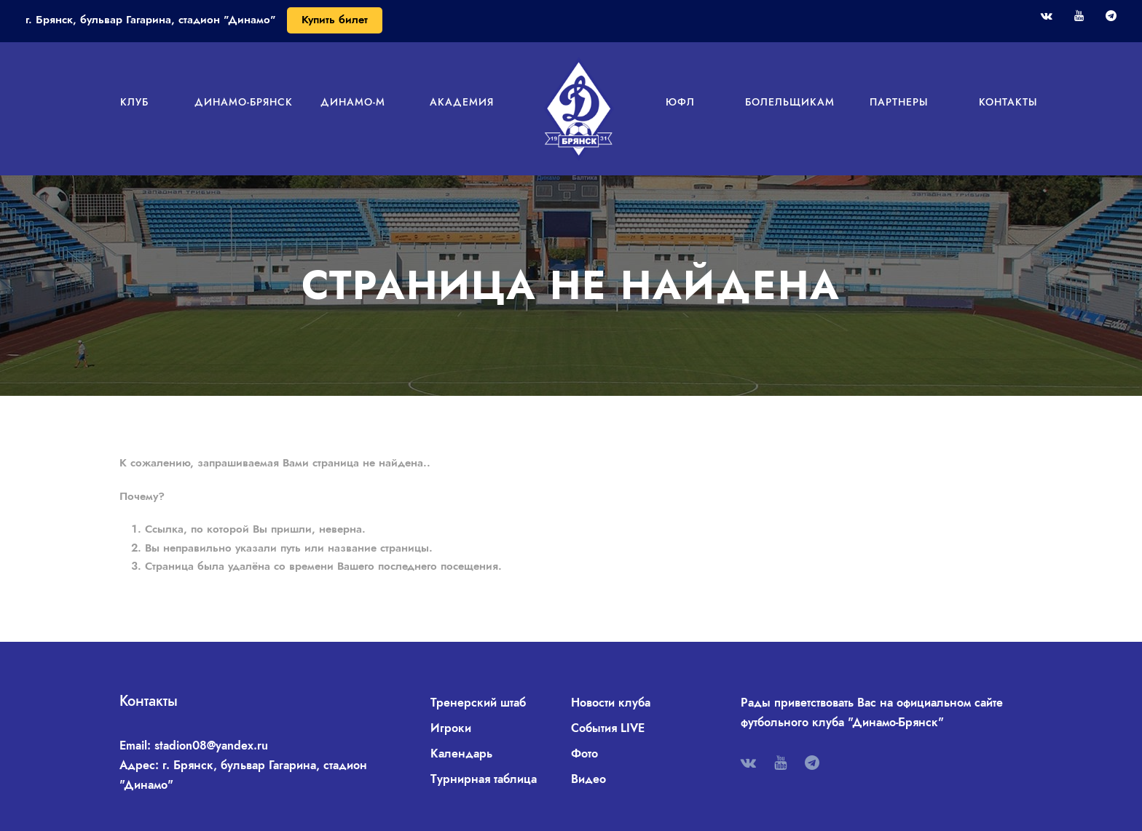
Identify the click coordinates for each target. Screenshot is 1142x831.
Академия (462, 102)
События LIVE (608, 728)
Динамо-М (352, 102)
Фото (584, 753)
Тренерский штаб (478, 702)
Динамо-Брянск (243, 102)
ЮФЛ (680, 102)
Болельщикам (790, 102)
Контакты (1008, 102)
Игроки (450, 728)
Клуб (134, 102)
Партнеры (899, 102)
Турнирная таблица (483, 779)
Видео (588, 779)
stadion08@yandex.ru (211, 745)
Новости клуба (610, 702)
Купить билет (335, 20)
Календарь (461, 753)
